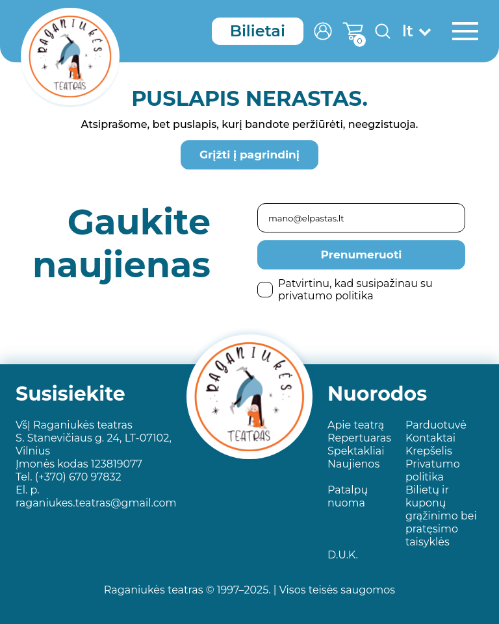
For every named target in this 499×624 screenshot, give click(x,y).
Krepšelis (428, 451)
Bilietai (257, 30)
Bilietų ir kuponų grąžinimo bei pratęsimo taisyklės (441, 516)
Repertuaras (359, 438)
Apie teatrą (355, 425)
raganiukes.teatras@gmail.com (96, 503)
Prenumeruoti (361, 254)
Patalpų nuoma (347, 496)
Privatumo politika (432, 470)
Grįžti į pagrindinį (249, 154)
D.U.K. (342, 555)
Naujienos (353, 464)
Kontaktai (430, 438)
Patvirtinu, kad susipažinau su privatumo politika (345, 289)
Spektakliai (355, 451)
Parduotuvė (436, 425)
